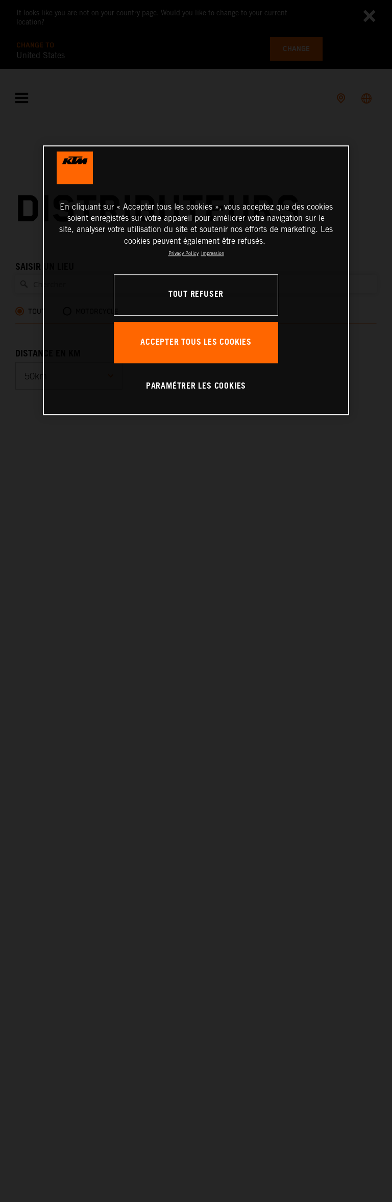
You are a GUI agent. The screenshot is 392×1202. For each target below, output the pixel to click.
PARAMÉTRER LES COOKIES (196, 386)
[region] (196, 280)
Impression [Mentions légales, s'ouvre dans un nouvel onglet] (212, 253)
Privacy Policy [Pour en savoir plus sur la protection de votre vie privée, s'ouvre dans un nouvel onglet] (183, 253)
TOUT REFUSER (196, 294)
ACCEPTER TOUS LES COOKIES (196, 342)
